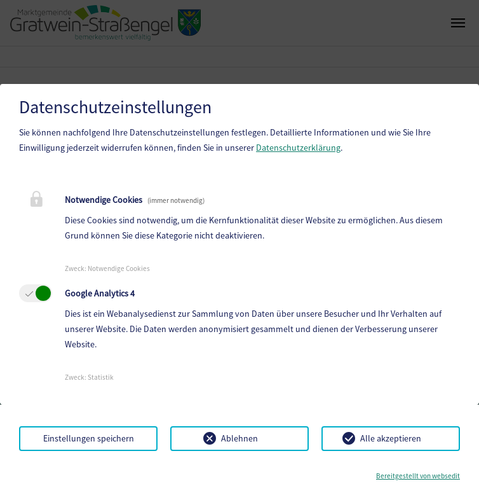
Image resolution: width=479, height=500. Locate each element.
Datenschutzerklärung (298, 147)
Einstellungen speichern (88, 438)
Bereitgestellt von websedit (418, 475)
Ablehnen (239, 438)
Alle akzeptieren (390, 438)
